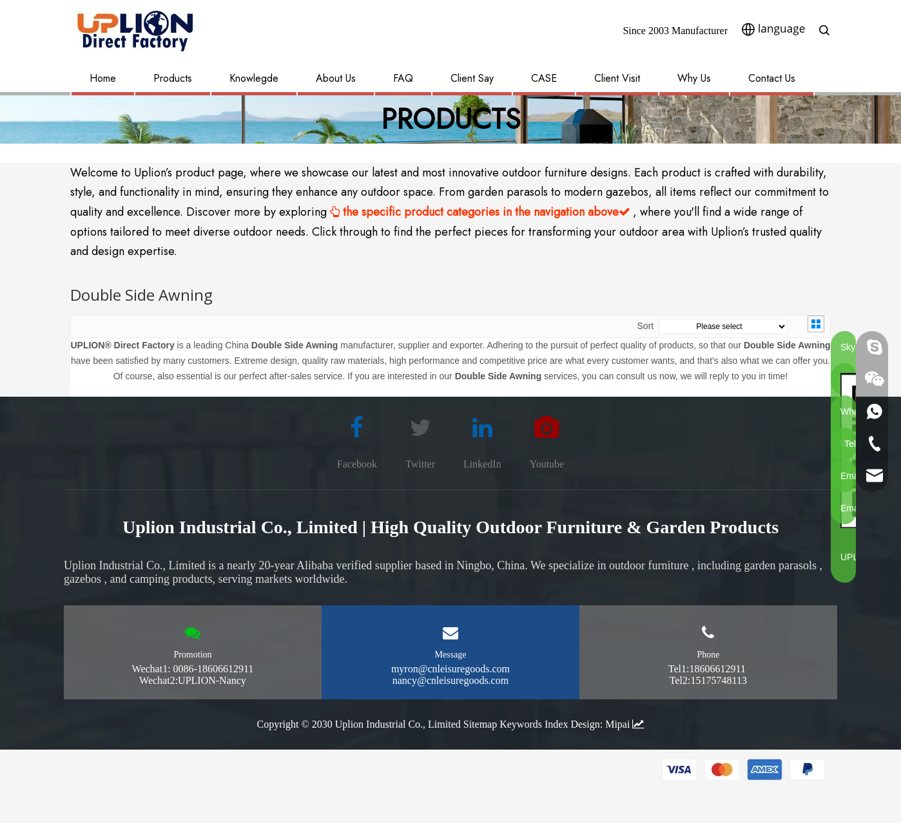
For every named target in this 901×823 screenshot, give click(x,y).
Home (103, 78)
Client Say (472, 78)
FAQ (403, 78)
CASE (544, 78)
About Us (336, 78)
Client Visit (617, 78)
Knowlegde (253, 78)
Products (172, 78)
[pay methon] (744, 783)
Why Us (694, 78)
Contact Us (771, 78)
